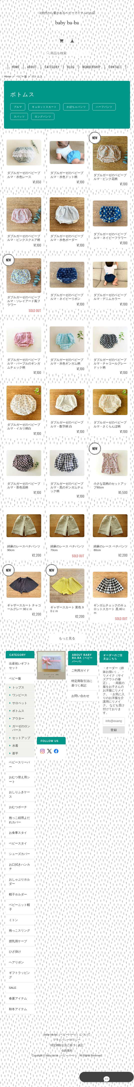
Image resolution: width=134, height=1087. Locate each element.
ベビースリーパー (18, 763)
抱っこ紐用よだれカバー (18, 819)
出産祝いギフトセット (18, 664)
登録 (114, 728)
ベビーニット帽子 (18, 906)
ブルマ (18, 105)
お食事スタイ (17, 831)
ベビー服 (21, 74)
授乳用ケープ (17, 939)
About (32, 65)
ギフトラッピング (18, 974)
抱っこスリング (18, 929)
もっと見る (67, 637)
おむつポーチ (17, 806)
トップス (18, 686)
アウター (18, 717)
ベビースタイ (17, 842)
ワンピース (19, 694)
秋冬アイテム (17, 1007)
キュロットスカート (46, 105)
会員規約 (66, 1047)
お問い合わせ (81, 694)
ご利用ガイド (81, 669)
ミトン (12, 918)
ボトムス (18, 709)
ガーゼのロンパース (21, 726)
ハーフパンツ (108, 105)
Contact (115, 65)
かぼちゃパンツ (79, 105)
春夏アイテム (17, 997)
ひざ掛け (14, 950)
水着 (15, 744)
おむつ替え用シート (18, 778)
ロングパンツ (44, 115)
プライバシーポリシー (67, 1036)
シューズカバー (18, 852)
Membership (91, 65)
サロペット (19, 701)
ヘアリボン (15, 961)
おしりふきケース (18, 793)
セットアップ (21, 736)
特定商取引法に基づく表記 (82, 682)
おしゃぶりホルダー (18, 880)
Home (15, 65)
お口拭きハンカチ (18, 865)
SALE (12, 986)
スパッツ (19, 115)
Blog (71, 65)
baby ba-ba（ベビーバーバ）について (67, 1031)
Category (52, 65)
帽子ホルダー (17, 893)
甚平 (15, 752)
